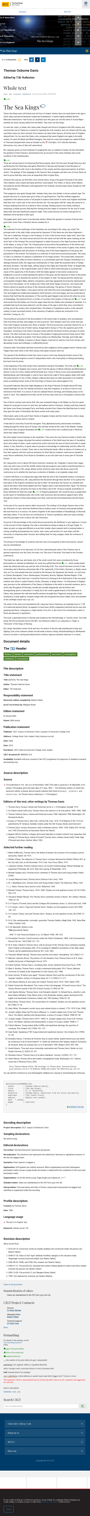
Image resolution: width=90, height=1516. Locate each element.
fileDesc (8, 658)
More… (6, 1330)
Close (8, 1509)
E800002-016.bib (76, 1110)
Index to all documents (13, 1287)
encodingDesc (70, 658)
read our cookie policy (49, 1502)
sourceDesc (57, 658)
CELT (10, 98)
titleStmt (17, 658)
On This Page (9, 51)
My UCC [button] (67, 12)
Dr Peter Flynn (13, 1326)
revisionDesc (22, 663)
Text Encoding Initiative (13, 1345)
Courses (22, 12)
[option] (45, 29)
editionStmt (29, 658)
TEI (12, 652)
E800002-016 (26, 98)
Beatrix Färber (13, 1319)
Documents (17, 98)
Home (5, 98)
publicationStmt (42, 658)
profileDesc (9, 663)
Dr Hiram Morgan (14, 1313)
